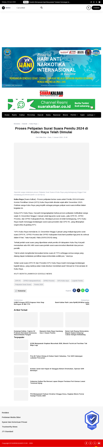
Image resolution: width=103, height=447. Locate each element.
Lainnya (90, 115)
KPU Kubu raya (63, 281)
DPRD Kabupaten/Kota (32, 281)
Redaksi (5, 413)
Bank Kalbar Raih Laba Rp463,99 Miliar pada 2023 (72, 303)
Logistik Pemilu (77, 281)
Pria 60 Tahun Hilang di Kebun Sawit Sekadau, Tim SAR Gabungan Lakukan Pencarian (56, 357)
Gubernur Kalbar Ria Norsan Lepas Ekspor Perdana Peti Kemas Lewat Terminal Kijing (57, 382)
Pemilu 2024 (38, 284)
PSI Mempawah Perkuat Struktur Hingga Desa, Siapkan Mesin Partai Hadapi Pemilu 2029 (57, 395)
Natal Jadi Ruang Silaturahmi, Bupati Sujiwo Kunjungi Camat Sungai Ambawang (77, 332)
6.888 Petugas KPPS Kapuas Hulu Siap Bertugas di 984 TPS (29, 303)
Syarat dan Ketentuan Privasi (14, 422)
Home (7, 115)
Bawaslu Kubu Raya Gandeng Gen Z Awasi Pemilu (51, 332)
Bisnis (65, 115)
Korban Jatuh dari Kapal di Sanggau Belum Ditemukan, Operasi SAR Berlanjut (57, 369)
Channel (96, 8)
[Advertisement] (51, 29)
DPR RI (17, 281)
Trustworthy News (9, 427)
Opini (82, 115)
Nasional (56, 115)
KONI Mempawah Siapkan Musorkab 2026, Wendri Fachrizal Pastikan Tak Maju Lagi (58, 344)
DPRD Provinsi (49, 281)
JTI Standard (7, 431)
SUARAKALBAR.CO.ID (19, 443)
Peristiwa (31, 115)
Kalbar (22, 115)
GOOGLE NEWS (45, 274)
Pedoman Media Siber (11, 417)
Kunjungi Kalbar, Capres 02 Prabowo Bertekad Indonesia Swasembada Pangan (25, 332)
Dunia (48, 115)
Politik (73, 115)
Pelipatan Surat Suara (23, 284)
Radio (14, 115)
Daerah (40, 115)
